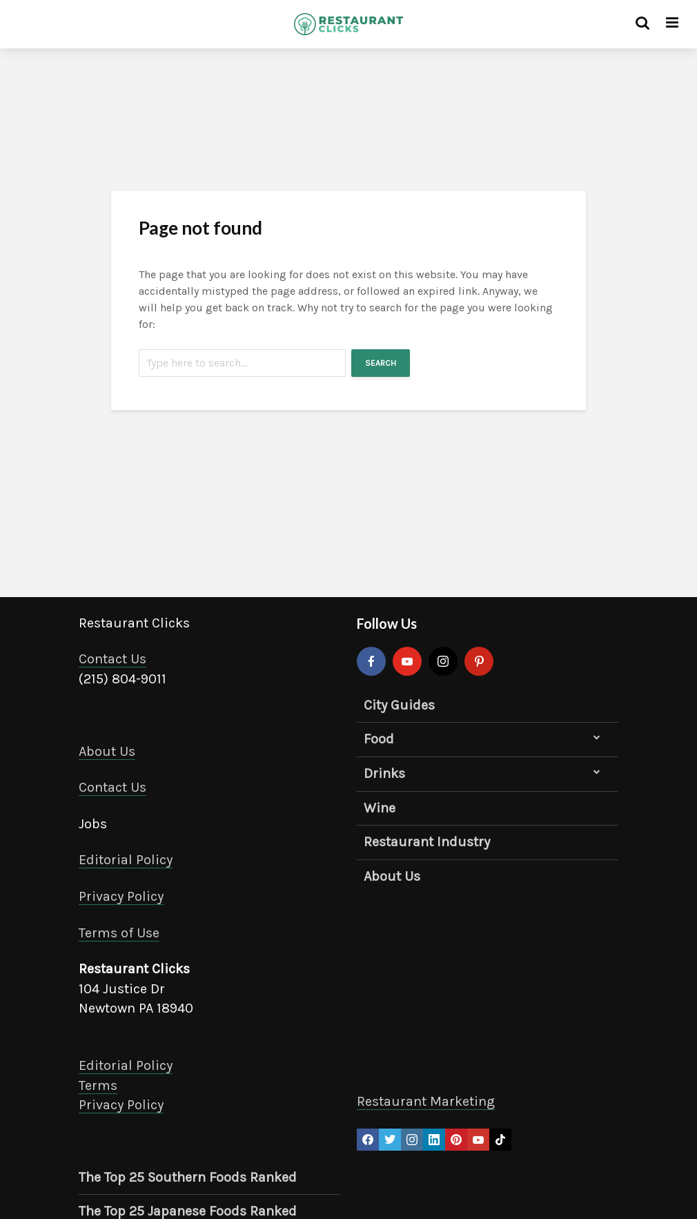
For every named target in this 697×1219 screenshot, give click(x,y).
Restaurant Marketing (426, 1101)
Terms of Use (119, 933)
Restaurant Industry (427, 842)
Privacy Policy (121, 896)
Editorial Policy (126, 860)
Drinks (384, 773)
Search (380, 363)
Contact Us (112, 659)
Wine (379, 808)
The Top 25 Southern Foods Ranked (188, 1177)
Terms (98, 1085)
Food (379, 739)
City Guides (399, 705)
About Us (107, 751)
